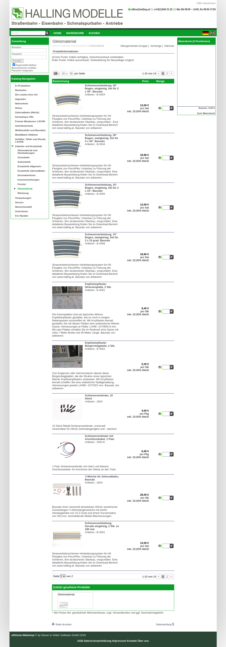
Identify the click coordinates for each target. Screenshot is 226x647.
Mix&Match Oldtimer (26, 134)
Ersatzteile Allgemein (29, 166)
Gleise (18, 108)
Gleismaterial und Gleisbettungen (27, 151)
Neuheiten (21, 90)
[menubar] (76, 33)
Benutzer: (17, 47)
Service (19, 202)
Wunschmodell (23, 206)
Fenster (22, 184)
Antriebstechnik (24, 125)
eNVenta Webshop (23, 635)
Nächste (169, 45)
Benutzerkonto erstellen (24, 67)
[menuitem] (57, 33)
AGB (80, 640)
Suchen (94, 33)
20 (63, 73)
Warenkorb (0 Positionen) (194, 41)
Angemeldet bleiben (26, 65)
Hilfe (199, 3)
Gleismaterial (25, 188)
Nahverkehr (21, 103)
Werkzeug (23, 193)
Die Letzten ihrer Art (26, 94)
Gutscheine (21, 211)
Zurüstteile (24, 157)
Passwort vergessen (22, 70)
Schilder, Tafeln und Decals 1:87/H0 (30, 140)
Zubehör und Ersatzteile (28, 146)
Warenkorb (75, 33)
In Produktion (22, 85)
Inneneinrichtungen (28, 179)
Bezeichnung (61, 81)
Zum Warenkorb (206, 113)
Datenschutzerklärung (97, 640)
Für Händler (22, 215)
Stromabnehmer (27, 175)
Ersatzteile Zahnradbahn (31, 170)
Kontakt (132, 640)
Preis (145, 81)
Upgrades (20, 99)
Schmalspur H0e (24, 116)
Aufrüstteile (24, 161)
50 (71, 73)
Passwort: (17, 53)
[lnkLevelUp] (60, 618)
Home (57, 33)
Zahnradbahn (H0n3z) (27, 112)
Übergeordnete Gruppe (133, 45)
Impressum (209, 3)
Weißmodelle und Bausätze (30, 130)
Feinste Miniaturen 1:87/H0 (30, 121)
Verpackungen (23, 198)
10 (55, 73)
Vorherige (156, 45)
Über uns (143, 640)
